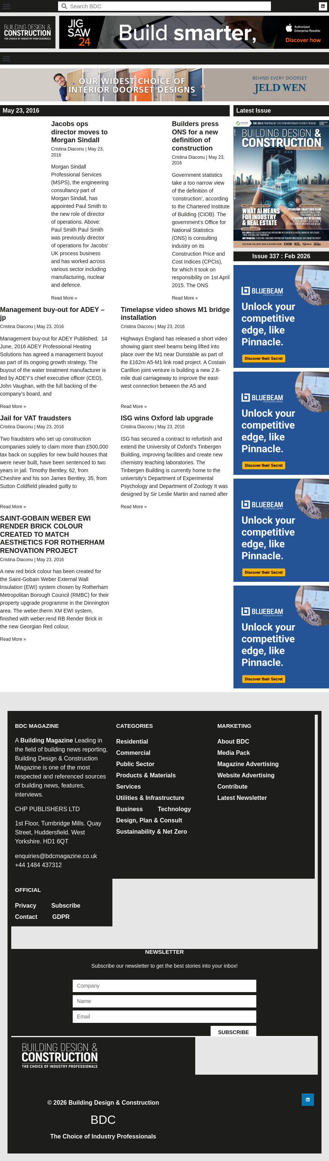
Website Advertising (246, 775)
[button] (6, 6)
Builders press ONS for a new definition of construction (195, 136)
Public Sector (135, 764)
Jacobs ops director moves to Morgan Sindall (79, 132)
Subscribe (65, 905)
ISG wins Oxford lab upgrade (167, 418)
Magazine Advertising (248, 764)
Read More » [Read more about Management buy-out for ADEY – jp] (13, 406)
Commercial (133, 753)
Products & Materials (146, 775)
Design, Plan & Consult (149, 820)
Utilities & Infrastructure (150, 798)
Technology (174, 809)
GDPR (61, 917)
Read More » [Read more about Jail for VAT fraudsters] (13, 506)
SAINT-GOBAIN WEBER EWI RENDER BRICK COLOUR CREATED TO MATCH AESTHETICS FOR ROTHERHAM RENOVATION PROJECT (52, 534)
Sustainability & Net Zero (151, 831)
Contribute (232, 786)
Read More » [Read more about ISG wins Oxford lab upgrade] (134, 506)
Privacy (25, 905)
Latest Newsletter (242, 798)
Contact (26, 917)
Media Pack (233, 753)
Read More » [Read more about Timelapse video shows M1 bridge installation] (134, 406)
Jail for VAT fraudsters (35, 418)
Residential (132, 741)
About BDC (233, 741)
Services (128, 786)
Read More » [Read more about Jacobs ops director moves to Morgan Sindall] (64, 298)
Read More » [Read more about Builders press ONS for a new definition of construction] (185, 298)
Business (129, 809)
